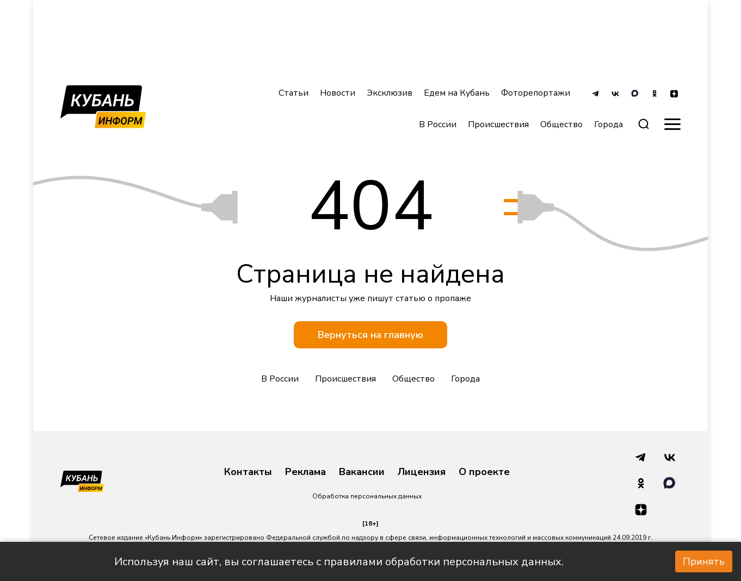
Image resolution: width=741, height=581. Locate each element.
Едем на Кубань (457, 93)
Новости (337, 93)
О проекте (484, 472)
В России (437, 124)
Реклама (305, 472)
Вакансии (362, 472)
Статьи (293, 93)
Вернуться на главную (370, 334)
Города (465, 379)
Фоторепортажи (535, 93)
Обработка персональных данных (367, 496)
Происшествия (498, 124)
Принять (704, 561)
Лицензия (422, 472)
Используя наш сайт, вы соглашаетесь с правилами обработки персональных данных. (339, 561)
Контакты (248, 472)
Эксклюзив (389, 93)
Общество (561, 124)
